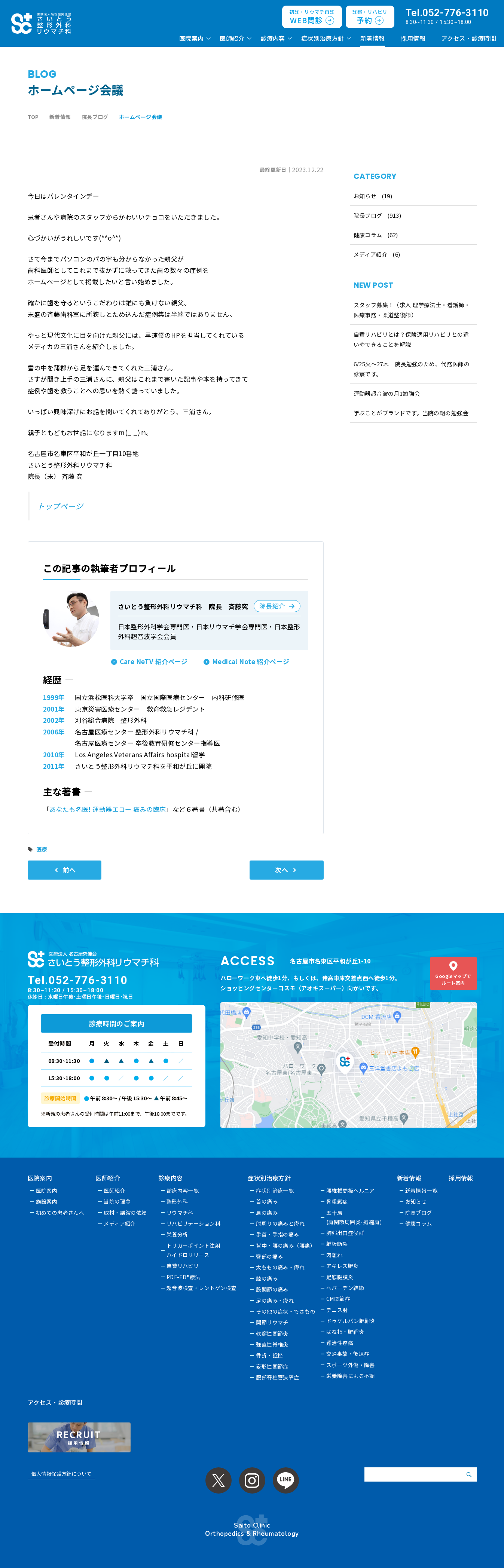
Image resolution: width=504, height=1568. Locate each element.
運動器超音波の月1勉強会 (387, 393)
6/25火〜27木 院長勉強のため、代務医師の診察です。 (412, 369)
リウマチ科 (180, 1212)
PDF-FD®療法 (184, 1277)
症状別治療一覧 (275, 1190)
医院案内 (191, 38)
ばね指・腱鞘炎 (345, 1331)
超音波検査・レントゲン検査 (202, 1288)
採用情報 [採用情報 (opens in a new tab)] (413, 38)
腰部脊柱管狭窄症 (277, 1377)
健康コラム (368, 235)
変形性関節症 (272, 1366)
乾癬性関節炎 (272, 1333)
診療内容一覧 (183, 1190)
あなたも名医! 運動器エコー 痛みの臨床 (107, 809)
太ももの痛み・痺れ (280, 1267)
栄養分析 (177, 1234)
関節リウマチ (272, 1322)
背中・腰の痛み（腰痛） (285, 1245)
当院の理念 (117, 1201)
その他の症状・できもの (285, 1311)
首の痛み (267, 1201)
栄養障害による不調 (350, 1375)
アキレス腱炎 (342, 1265)
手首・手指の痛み (277, 1234)
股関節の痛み (272, 1289)
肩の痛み (267, 1212)
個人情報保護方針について (61, 1473)
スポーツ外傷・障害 (350, 1365)
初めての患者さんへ (60, 1212)
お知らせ (365, 196)
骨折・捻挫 (269, 1355)
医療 (41, 849)
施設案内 (47, 1201)
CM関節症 (338, 1298)
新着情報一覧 (421, 1190)
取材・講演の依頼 (125, 1212)
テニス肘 (337, 1310)
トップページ (60, 505)
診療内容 (272, 38)
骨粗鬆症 (337, 1201)
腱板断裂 (337, 1243)
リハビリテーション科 (193, 1223)
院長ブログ (368, 215)
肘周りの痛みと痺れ (280, 1223)
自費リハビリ (183, 1265)
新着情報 (372, 38)
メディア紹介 (371, 254)
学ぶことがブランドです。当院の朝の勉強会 (411, 413)
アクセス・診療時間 (468, 38)
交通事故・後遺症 (347, 1353)
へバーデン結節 (345, 1288)
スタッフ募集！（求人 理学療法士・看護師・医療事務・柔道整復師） (412, 310)
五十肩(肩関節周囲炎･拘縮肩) (354, 1217)
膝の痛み (267, 1278)
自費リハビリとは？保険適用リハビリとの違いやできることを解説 (411, 339)
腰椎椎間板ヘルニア (350, 1190)
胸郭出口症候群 (345, 1233)
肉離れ (334, 1255)
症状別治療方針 (322, 38)
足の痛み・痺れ (275, 1300)
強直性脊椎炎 (272, 1344)
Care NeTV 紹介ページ (154, 661)
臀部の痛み (269, 1256)
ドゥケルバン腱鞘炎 (350, 1320)
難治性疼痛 (339, 1343)
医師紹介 (232, 38)
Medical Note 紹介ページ (251, 661)
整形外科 (177, 1201)
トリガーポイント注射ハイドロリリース (193, 1250)
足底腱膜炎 (339, 1277)
